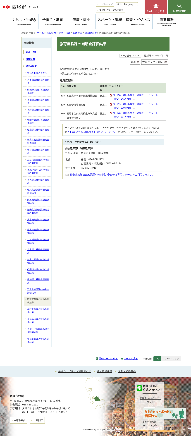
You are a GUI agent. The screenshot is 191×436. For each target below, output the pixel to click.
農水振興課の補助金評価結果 (38, 221)
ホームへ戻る (131, 358)
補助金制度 (91, 32)
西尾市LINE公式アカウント (150, 400)
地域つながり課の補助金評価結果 (38, 171)
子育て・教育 (52, 22)
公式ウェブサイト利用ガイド (74, 371)
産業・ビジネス (138, 22)
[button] (156, 7)
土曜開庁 (38, 420)
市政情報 (51, 32)
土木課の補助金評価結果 (38, 251)
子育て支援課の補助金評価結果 (38, 141)
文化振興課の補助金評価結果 (38, 341)
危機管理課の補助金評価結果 (38, 91)
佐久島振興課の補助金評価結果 (38, 191)
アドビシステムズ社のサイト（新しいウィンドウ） (92, 131)
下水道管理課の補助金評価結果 (38, 291)
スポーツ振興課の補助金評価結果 (38, 331)
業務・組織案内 (127, 371)
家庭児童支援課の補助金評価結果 (38, 161)
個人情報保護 (104, 371)
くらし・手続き (24, 22)
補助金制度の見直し (37, 73)
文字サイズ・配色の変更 (111, 10)
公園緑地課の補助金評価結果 (38, 271)
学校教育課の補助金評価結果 (38, 311)
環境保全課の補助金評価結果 (38, 231)
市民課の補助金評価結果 (38, 181)
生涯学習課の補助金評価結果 (38, 321)
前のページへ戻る (108, 358)
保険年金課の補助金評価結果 (38, 121)
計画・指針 (64, 32)
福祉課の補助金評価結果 (38, 101)
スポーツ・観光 (109, 22)
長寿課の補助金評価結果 (38, 111)
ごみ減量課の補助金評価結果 (38, 241)
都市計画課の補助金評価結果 (38, 261)
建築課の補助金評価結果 (38, 281)
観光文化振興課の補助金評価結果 (38, 211)
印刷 (133, 62)
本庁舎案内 (20, 420)
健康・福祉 (81, 22)
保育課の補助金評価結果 (38, 151)
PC (157, 358)
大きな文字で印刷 (152, 61)
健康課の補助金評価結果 (38, 131)
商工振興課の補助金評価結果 (38, 201)
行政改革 (77, 32)
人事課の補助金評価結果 (38, 81)
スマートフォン (171, 358)
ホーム (40, 32)
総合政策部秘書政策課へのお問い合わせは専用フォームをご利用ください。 (112, 174)
